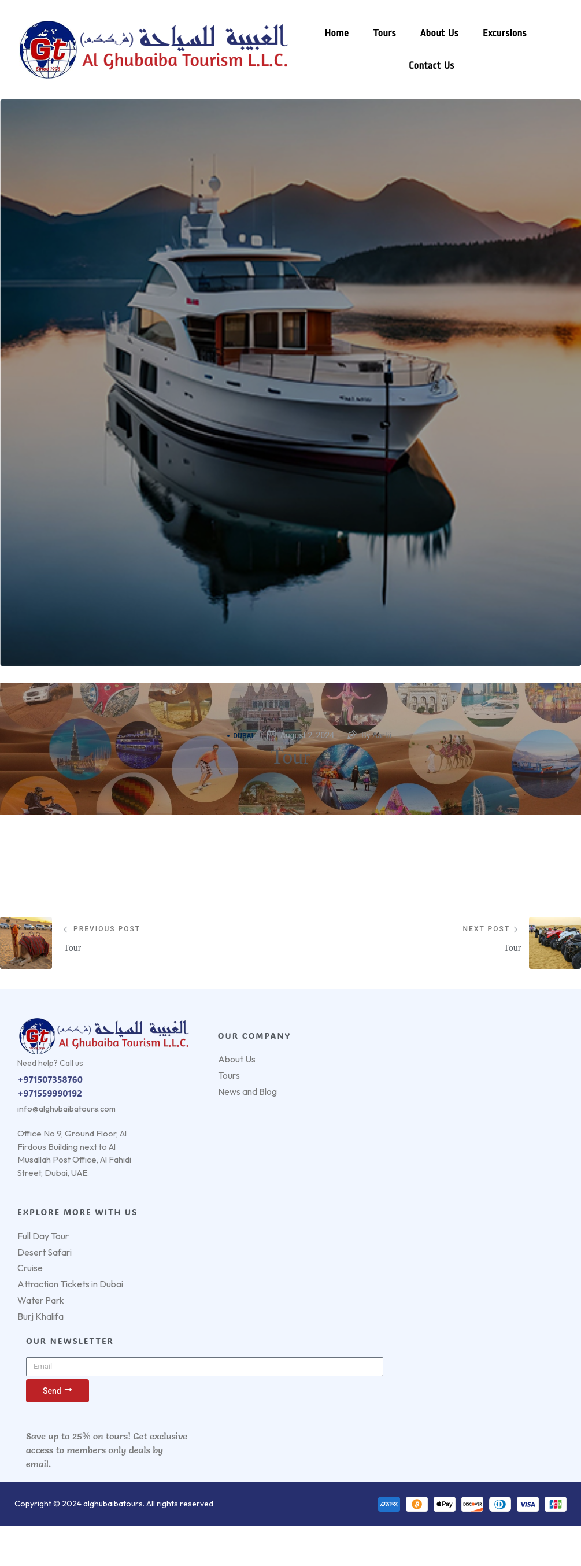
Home (336, 33)
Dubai (240, 736)
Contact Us (431, 65)
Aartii (381, 735)
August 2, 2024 (307, 735)
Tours (383, 33)
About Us (439, 33)
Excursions (504, 33)
